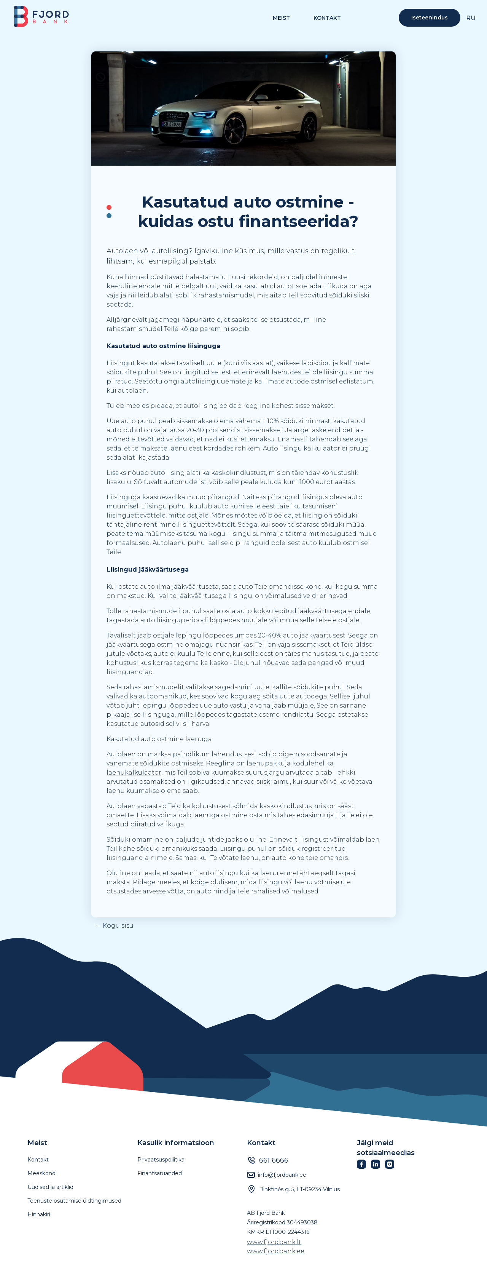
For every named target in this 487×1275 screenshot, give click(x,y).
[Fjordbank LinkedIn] (378, 1166)
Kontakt (327, 18)
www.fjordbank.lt (274, 1242)
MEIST (281, 18)
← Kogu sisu (114, 926)
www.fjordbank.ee (275, 1251)
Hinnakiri (38, 1214)
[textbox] (243, 212)
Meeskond (41, 1173)
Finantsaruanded (159, 1173)
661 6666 (273, 1160)
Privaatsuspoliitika (161, 1159)
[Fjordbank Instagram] (392, 1166)
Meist (37, 1143)
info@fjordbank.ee (282, 1174)
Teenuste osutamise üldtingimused (74, 1200)
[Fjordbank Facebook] (364, 1166)
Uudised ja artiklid (50, 1187)
